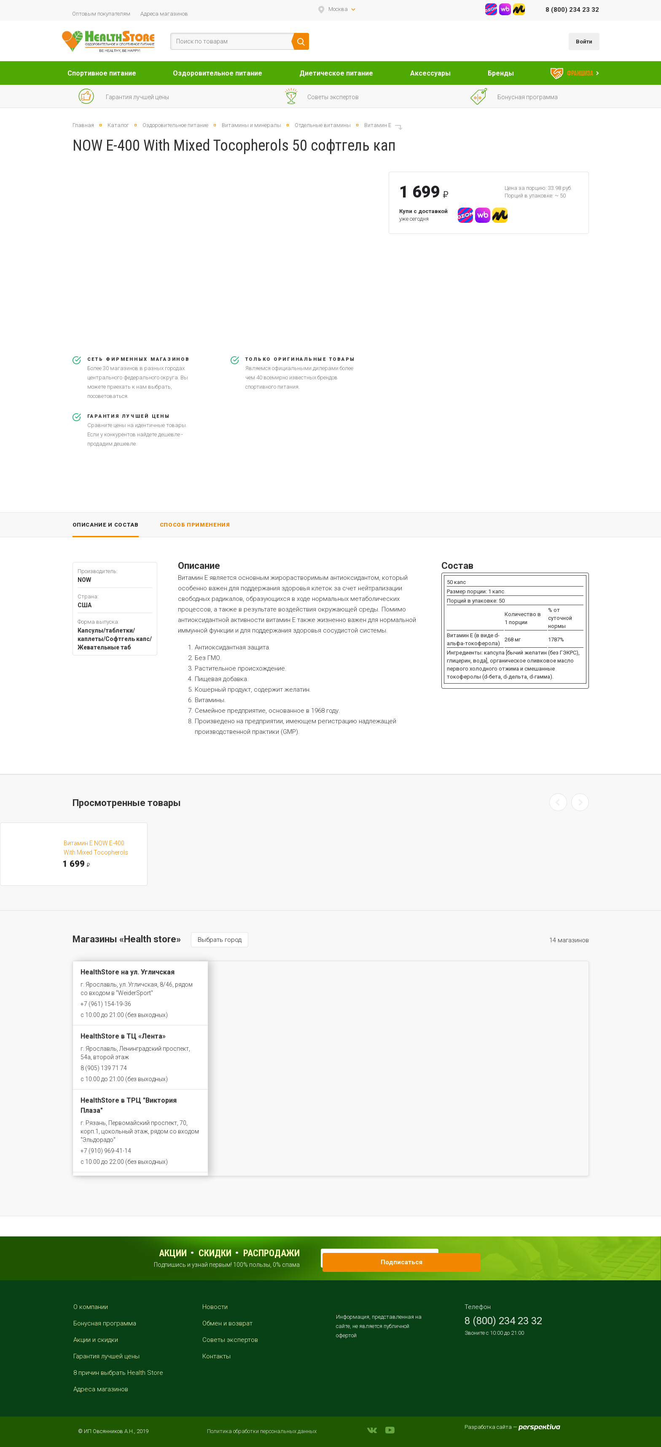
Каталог (118, 125)
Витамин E (377, 125)
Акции (173, 1253)
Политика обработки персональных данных (262, 1431)
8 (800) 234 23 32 (572, 10)
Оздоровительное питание (217, 73)
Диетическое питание (336, 73)
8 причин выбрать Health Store (118, 1373)
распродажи (271, 1253)
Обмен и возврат (227, 1323)
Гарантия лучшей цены (106, 1356)
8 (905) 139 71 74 (104, 1068)
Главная (83, 125)
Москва (338, 9)
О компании (90, 1307)
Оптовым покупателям (101, 14)
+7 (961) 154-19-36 (106, 1004)
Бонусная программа (104, 1323)
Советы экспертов (230, 1340)
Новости (215, 1307)
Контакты (216, 1356)
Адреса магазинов (164, 14)
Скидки (215, 1253)
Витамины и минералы (251, 125)
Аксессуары (430, 73)
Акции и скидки (95, 1340)
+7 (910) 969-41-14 (106, 1150)
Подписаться (451, 1258)
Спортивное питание (101, 73)
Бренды (501, 73)
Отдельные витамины (323, 125)
